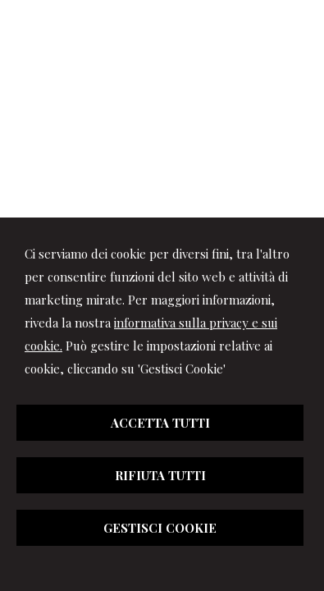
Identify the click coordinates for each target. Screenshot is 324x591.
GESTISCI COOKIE (160, 528)
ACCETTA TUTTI (160, 423)
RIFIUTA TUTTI (160, 475)
